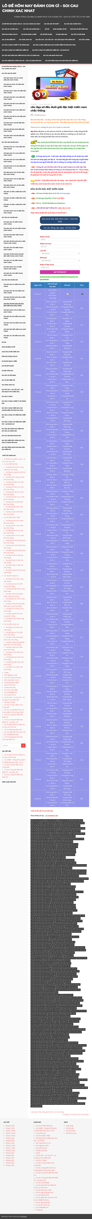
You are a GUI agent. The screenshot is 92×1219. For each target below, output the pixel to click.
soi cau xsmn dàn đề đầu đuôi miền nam (43, 1077)
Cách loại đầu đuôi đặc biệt (65, 860)
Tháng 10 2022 (10, 1136)
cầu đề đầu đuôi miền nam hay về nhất (63, 900)
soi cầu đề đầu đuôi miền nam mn (66, 1064)
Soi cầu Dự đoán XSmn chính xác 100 (42, 1069)
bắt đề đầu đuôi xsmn (37, 849)
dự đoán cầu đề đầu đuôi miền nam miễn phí (44, 992)
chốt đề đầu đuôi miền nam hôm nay (42, 923)
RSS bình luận (70, 1131)
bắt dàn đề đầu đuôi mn (77, 833)
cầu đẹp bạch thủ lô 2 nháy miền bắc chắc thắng (13, 79)
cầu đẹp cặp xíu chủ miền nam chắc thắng (14, 292)
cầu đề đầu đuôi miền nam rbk (40, 908)
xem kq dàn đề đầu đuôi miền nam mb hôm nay (71, 1103)
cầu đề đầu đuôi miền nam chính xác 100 (71, 892)
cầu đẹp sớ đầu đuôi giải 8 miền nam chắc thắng (47, 1112)
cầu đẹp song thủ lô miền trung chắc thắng (13, 268)
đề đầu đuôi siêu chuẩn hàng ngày (66, 987)
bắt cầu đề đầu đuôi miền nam (51, 823)
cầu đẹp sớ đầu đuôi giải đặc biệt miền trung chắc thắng (14, 255)
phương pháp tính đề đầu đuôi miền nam (68, 1032)
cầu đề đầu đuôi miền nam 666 (61, 884)
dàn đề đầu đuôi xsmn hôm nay (55, 950)
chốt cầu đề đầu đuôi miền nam (74, 915)
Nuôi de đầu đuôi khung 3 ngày (40, 1027)
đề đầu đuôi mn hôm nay (72, 984)
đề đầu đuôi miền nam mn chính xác (66, 976)
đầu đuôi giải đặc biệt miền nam (40, 955)
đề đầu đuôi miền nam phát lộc (40, 979)
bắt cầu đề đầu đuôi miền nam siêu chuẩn (43, 831)
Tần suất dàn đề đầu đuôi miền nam (76, 1087)
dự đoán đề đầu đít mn (52, 1003)
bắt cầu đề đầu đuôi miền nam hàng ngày (72, 828)
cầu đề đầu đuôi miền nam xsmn (62, 913)
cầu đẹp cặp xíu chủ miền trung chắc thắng (15, 229)
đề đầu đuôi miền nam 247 (63, 963)
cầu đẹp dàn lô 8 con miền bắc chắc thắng (14, 160)
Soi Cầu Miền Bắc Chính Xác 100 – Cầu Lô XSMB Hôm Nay (22, 60)
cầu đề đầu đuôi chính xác (39, 881)
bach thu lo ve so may (38, 820)
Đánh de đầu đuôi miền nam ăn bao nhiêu (61, 953)
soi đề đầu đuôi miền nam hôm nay (41, 1087)
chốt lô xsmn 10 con (71, 926)
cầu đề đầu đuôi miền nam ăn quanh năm (62, 886)
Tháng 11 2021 (10, 1148)
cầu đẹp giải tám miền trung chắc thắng (13, 248)
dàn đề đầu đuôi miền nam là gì (69, 937)
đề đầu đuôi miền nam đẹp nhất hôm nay (64, 968)
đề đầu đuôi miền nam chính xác (41, 968)
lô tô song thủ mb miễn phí (50, 1021)
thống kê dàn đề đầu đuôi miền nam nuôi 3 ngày (45, 1095)
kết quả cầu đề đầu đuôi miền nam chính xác (66, 1019)
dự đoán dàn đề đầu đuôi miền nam (71, 998)
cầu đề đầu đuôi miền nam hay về (41, 900)
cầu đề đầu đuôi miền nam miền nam (62, 902)
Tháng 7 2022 (10, 1143)
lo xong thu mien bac (37, 1024)
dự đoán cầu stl (68, 995)
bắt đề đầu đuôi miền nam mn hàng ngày (43, 844)
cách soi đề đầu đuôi (60, 865)
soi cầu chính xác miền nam (60, 1035)
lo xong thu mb (74, 1021)
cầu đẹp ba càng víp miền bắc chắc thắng (14, 85)
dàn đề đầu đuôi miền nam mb (40, 939)
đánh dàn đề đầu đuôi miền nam (75, 950)
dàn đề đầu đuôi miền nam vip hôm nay (62, 945)
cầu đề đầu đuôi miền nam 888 (40, 886)
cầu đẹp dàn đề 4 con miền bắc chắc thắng (14, 98)
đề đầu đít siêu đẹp (36, 960)
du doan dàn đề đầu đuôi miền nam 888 (43, 1000)
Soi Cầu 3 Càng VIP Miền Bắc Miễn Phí (15, 50)
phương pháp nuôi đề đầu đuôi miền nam (72, 1029)
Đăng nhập (69, 1126)
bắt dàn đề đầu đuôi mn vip (39, 839)
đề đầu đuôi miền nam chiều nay (60, 966)
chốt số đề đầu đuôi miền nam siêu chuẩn (43, 931)
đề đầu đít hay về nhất (56, 958)
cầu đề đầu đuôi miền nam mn (40, 905)
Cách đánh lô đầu (59, 857)
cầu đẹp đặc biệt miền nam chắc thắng (15, 330)
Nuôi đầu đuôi (50, 1024)
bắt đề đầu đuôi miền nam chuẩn (74, 839)
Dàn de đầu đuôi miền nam (39, 934)
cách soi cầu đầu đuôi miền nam (66, 863)
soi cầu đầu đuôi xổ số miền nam (75, 1050)
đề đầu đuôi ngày (36, 987)
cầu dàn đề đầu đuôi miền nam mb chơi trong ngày (72, 878)
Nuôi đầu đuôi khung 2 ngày (64, 1024)
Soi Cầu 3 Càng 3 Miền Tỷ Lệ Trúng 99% (15, 45)
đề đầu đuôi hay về (64, 960)
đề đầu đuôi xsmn (49, 990)
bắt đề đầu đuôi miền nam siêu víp (67, 847)
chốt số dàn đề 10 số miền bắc (42, 811)
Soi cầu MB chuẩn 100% (72, 24)
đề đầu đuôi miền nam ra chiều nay (61, 979)
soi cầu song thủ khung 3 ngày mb (68, 1074)
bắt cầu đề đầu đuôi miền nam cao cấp (42, 826)
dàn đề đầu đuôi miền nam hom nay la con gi (44, 937)
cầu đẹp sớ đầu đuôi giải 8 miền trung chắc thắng (14, 242)
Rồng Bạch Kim (35, 1035)
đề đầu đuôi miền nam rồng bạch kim (59, 982)
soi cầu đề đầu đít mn (75, 1053)
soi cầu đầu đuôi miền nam (55, 1050)
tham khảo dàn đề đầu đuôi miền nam (42, 1090)
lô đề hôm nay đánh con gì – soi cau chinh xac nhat (21, 24)
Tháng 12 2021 (10, 1146)
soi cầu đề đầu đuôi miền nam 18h (60, 1056)
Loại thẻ (43, 251)
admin (43, 115)
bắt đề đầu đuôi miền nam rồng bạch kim (43, 847)
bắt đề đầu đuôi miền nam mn (64, 841)
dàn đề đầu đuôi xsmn (37, 950)
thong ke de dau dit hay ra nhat (41, 1098)
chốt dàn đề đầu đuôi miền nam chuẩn (43, 921)
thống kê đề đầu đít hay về (60, 1098)
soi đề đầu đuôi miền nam (54, 1085)
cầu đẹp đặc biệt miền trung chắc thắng (14, 236)
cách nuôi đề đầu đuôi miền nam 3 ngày (43, 863)
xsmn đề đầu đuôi (36, 1106)
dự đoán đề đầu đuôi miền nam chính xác (43, 1005)
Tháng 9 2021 (10, 1153)
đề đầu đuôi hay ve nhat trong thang (42, 963)
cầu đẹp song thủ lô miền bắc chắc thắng (14, 212)
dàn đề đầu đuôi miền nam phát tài (60, 939)
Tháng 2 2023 (10, 1126)
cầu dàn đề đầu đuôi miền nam (40, 876)
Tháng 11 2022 (10, 1133)
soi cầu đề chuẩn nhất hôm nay (40, 1053)
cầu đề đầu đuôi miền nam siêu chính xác (43, 910)
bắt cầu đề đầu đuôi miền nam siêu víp (68, 831)
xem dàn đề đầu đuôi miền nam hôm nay (43, 1103)
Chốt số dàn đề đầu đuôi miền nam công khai (45, 929)
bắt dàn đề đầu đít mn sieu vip (60, 833)
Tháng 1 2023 (10, 1128)
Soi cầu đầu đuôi (77, 1048)
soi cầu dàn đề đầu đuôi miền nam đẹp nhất (44, 1045)
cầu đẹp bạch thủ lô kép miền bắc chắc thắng (14, 173)
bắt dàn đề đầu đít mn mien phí (40, 833)
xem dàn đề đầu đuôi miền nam (40, 1101)
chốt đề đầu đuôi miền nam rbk (40, 926)
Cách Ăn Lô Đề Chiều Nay (79, 29)
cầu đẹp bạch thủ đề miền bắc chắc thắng (14, 124)
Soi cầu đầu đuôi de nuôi (38, 1050)
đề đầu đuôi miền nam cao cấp (40, 966)
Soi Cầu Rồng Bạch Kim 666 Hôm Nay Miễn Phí (61, 60)
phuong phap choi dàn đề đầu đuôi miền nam (45, 1029)
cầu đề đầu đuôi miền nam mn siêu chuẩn (62, 905)
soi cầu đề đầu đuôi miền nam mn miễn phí (44, 1066)
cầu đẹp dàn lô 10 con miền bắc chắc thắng (15, 167)
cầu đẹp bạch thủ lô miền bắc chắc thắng (14, 180)
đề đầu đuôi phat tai (49, 987)
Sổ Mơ (47, 29)
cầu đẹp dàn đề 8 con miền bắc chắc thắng (14, 111)
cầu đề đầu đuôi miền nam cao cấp (64, 889)
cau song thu (60, 915)
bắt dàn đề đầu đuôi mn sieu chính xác (63, 836)
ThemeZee (23, 1216)
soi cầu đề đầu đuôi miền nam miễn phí (42, 1064)
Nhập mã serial (45, 244)
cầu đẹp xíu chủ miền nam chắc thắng (75, 1114)
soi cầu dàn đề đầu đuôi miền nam (41, 1042)
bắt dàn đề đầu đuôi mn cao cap (40, 836)
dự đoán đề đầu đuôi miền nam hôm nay (70, 1005)
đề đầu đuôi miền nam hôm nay (66, 974)
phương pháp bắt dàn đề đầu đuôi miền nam (64, 1027)
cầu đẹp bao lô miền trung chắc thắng (13, 223)
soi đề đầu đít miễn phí (53, 1082)
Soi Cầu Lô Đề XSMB (78, 34)
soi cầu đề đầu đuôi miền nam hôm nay (71, 1061)
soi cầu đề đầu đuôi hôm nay (39, 1056)
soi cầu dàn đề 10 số (61, 1040)
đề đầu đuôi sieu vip (37, 990)
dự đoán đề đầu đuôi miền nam (70, 1003)
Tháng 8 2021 (10, 1155)
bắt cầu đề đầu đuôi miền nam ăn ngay (72, 823)
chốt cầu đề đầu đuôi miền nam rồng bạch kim (45, 918)
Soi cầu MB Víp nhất (51, 24)
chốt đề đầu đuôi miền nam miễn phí (66, 923)
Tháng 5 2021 (10, 1163)
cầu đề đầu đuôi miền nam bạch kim (42, 889)
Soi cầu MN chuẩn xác (31, 29)
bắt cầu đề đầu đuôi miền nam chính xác (67, 826)
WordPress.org (71, 1133)
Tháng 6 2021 (10, 1160)
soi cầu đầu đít (65, 1048)
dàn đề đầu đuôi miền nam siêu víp (41, 942)
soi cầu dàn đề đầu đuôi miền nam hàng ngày (72, 1045)
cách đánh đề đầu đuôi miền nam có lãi (63, 855)
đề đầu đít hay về (68, 955)
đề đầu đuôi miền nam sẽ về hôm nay (42, 984)
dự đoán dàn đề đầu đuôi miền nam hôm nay (69, 1000)
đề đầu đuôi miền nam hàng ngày (41, 971)
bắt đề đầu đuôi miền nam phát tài (67, 844)
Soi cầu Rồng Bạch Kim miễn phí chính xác (44, 1074)
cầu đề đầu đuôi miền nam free (69, 897)
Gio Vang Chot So (25, 39)
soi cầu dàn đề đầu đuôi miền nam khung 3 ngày (45, 1048)
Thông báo (39, 1210)
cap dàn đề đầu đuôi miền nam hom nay (74, 871)
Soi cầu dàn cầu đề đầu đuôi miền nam (42, 1040)
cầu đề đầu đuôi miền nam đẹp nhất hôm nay (44, 897)
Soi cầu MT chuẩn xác (10, 29)
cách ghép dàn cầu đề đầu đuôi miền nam (43, 860)
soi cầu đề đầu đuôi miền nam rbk (68, 1066)
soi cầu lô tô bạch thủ (38, 1072)
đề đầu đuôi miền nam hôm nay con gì (42, 976)
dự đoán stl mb (65, 1011)
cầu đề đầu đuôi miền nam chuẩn (41, 894)
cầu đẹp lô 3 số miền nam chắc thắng (14, 336)
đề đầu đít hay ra (57, 955)
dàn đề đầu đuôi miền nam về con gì (64, 942)
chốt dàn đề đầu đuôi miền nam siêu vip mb (69, 921)
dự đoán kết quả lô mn (38, 1008)
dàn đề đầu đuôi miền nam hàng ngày (59, 934)
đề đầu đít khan (82, 958)
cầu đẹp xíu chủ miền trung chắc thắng (13, 274)
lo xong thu (64, 1021)
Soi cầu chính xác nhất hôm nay (41, 1037)
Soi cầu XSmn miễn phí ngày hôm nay (42, 1080)
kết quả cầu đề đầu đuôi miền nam (41, 1019)
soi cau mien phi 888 (52, 1072)
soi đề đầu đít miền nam (38, 1082)
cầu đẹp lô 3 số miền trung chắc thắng (13, 261)
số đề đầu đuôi (45, 1035)
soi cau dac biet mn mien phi (60, 1037)
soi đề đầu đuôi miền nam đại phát (73, 1085)
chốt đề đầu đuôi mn (57, 926)
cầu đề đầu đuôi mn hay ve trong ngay (42, 915)
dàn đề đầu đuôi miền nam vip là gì (41, 947)
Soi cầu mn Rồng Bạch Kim (67, 1072)
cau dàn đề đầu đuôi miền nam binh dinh (43, 878)
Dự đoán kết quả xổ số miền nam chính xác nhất (61, 1008)
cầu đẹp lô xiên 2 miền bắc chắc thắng (15, 192)
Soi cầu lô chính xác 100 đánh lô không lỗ (67, 1069)
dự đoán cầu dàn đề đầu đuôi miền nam (68, 990)
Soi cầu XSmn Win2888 (61, 1080)
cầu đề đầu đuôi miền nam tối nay (41, 913)
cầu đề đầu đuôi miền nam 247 (74, 881)
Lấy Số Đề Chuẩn (46, 34)
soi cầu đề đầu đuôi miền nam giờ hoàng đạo (44, 1061)
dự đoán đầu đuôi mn (37, 1003)
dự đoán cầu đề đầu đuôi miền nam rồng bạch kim (46, 995)
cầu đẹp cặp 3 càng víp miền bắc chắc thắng (15, 92)
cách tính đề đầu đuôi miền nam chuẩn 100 (59, 868)
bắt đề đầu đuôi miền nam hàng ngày (42, 841)
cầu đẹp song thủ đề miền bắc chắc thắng (14, 136)
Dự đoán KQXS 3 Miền (28, 34)
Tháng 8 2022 (10, 1141)
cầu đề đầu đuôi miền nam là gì (40, 902)
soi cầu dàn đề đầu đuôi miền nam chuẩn (65, 1042)
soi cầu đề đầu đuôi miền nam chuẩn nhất (65, 1058)
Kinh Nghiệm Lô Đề (59, 29)
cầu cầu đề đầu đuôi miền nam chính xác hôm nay (46, 873)
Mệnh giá (43, 258)
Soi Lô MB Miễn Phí (8, 39)
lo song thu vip (36, 1021)
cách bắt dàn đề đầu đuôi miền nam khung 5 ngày (60, 849)
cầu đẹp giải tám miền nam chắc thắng (15, 324)
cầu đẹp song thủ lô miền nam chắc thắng (14, 311)
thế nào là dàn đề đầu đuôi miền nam (42, 1093)
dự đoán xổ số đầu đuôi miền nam (41, 1013)
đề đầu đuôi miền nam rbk (39, 982)
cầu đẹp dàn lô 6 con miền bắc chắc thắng (14, 154)
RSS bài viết (70, 1128)
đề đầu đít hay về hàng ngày (39, 958)
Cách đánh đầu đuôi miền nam (40, 855)
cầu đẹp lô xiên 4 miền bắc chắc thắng (15, 205)
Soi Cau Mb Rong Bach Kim (52, 55)
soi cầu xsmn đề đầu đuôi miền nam (67, 1077)
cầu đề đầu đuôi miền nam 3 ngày (41, 884)
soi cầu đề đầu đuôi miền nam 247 (41, 1058)
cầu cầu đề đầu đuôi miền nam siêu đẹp (74, 873)
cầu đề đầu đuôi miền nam (56, 881)
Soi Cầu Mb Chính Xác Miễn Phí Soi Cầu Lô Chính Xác (20, 55)
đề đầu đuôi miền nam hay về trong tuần (43, 974)
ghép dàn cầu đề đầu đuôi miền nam (59, 1016)
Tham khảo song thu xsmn (63, 1090)
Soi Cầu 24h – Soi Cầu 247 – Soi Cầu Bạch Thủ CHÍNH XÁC (55, 39)
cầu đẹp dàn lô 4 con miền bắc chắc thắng (14, 147)
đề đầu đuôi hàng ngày (50, 960)
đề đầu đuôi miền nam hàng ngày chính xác (66, 971)
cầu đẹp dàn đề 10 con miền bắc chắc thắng (15, 117)
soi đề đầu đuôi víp (59, 1087)
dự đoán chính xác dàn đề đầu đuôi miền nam (45, 998)
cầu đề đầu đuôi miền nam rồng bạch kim (63, 908)
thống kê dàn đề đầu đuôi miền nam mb (67, 1093)
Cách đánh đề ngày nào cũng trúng (42, 857)
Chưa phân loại (41, 1133)
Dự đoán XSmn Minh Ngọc (39, 1016)
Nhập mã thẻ (45, 237)
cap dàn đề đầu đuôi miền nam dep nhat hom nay (46, 871)
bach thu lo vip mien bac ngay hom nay (71, 820)
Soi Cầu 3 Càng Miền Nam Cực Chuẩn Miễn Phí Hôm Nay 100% (54, 45)
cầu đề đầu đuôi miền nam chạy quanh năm (44, 892)
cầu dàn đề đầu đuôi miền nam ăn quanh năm (64, 876)
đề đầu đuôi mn (59, 984)
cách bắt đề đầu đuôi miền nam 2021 (65, 852)
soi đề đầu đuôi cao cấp (38, 1085)
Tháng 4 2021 (10, 1165)
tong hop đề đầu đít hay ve (77, 1098)
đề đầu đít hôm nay (70, 958)
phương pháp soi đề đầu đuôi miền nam (43, 1032)
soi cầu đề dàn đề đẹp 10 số (60, 1053)
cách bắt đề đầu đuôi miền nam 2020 (42, 852)
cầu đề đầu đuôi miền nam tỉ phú (67, 910)
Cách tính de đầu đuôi (38, 868)
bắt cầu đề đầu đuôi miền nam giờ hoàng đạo (45, 828)
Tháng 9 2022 (10, 1138)
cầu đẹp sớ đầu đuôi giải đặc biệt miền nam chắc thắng (14, 304)
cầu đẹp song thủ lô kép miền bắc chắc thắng (14, 186)
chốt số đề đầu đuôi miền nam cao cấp (71, 929)
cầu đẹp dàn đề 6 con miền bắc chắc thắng (14, 104)
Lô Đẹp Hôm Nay (61, 34)
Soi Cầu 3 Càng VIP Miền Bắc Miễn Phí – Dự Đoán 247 (50, 50)
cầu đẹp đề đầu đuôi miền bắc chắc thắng (14, 130)
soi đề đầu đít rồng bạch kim (70, 1082)
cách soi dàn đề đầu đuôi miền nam (41, 865)
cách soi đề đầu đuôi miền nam (77, 865)
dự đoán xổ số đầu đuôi (79, 1011)
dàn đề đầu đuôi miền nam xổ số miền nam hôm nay (69, 947)
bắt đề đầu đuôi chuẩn (55, 839)
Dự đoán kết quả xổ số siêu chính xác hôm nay (45, 1011)
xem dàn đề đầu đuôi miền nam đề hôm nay (64, 1101)
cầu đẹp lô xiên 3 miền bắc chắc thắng (15, 199)
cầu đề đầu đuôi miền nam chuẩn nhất (64, 894)
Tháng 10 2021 (10, 1150)
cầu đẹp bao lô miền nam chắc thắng (14, 285)
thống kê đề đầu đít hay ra (70, 1095)
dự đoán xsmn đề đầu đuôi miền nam (64, 1013)
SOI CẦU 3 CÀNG (84, 39)
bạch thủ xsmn (35, 823)
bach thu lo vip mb (51, 820)
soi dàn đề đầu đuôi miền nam (78, 1080)
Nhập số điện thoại (47, 265)
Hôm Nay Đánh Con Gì (9, 34)
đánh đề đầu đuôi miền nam (39, 953)
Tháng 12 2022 (10, 1131)
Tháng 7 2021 (10, 1158)
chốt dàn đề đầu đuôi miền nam (70, 918)
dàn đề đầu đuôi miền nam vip (40, 945)
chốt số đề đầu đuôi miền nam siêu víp (69, 931)
